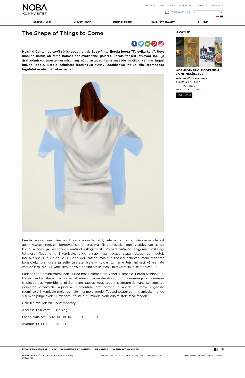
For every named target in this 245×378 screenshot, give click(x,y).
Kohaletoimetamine (35, 350)
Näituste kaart (163, 22)
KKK (54, 350)
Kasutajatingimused (125, 350)
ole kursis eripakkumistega (181, 13)
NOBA (193, 6)
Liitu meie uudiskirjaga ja (180, 11)
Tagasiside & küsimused (76, 350)
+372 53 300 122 (140, 356)
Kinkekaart (203, 6)
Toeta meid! (217, 6)
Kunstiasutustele (169, 6)
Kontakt (184, 6)
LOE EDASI (184, 95)
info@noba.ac (155, 356)
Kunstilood (82, 22)
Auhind (203, 22)
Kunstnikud (42, 22)
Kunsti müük (122, 22)
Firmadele (101, 350)
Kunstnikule (151, 6)
